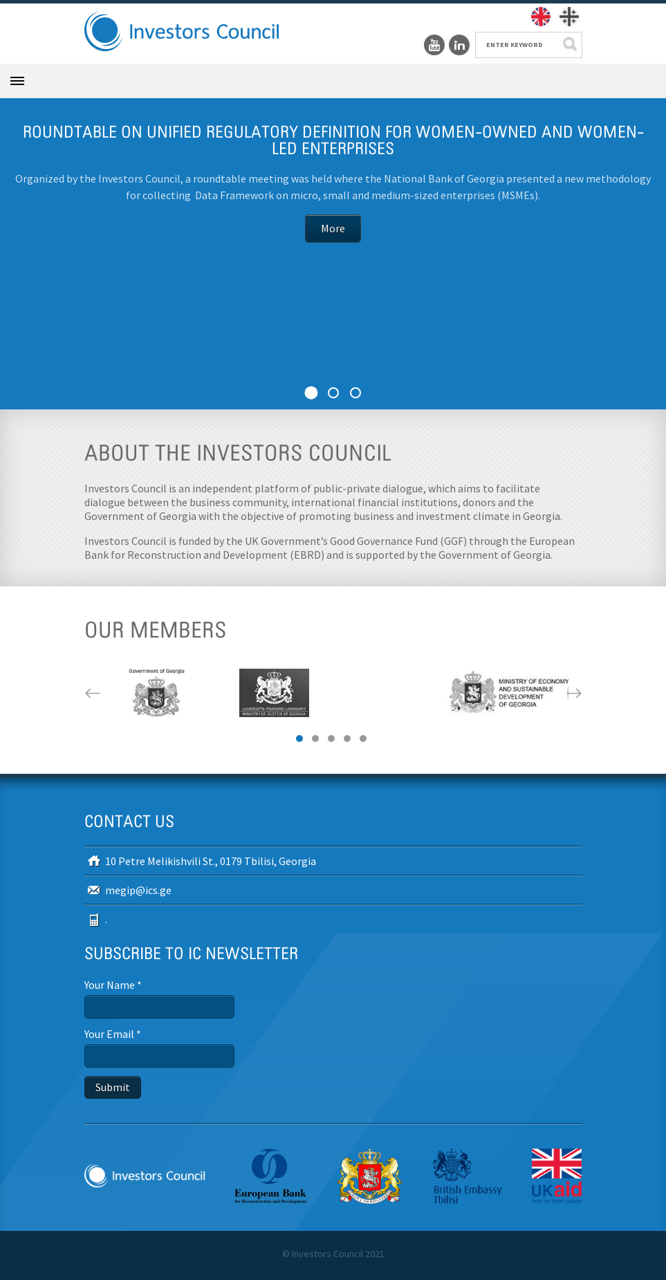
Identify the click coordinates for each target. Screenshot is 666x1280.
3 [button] (331, 738)
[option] (157, 692)
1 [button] (299, 738)
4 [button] (347, 738)
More (333, 230)
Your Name (113, 985)
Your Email (112, 1034)
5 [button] (363, 738)
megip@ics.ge (138, 890)
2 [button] (315, 738)
